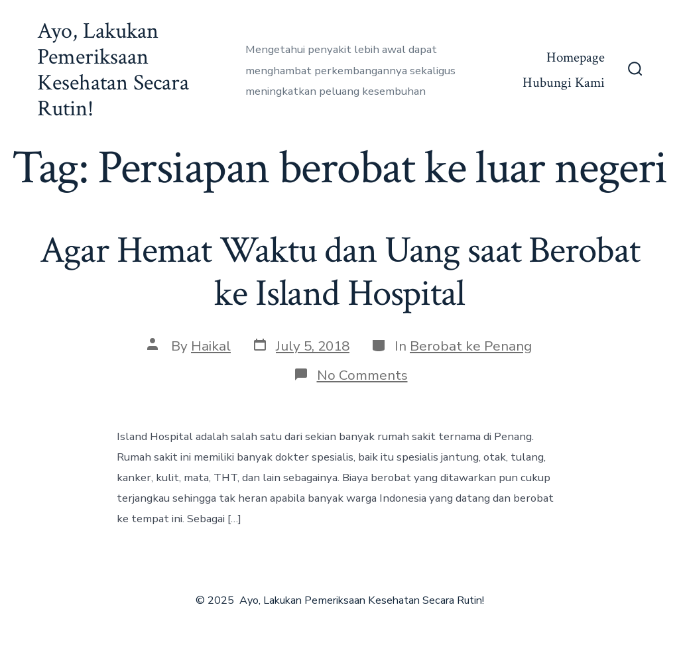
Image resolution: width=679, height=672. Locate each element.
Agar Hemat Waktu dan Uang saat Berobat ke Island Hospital (340, 272)
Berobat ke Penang (471, 346)
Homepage (575, 57)
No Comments (362, 375)
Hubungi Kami (564, 82)
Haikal (211, 346)
